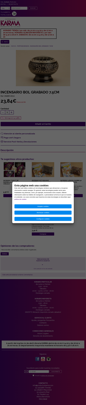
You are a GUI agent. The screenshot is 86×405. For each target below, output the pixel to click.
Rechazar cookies (43, 213)
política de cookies (20, 199)
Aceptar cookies (43, 206)
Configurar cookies (43, 219)
